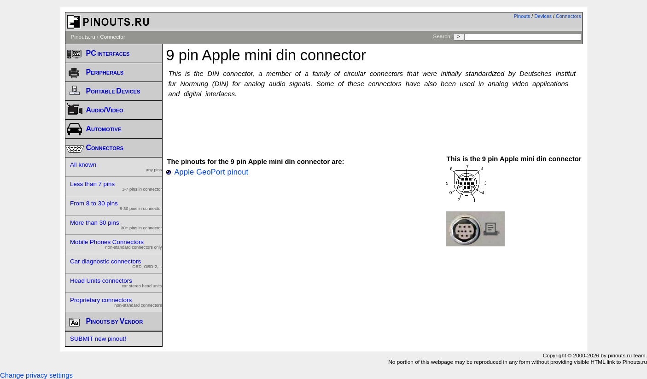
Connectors (568, 16)
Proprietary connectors (116, 302)
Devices (543, 16)
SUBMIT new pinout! (98, 338)
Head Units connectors (116, 282)
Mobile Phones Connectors (116, 244)
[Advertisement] (374, 122)
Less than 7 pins (116, 186)
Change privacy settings (36, 375)
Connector (112, 37)
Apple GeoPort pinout (212, 172)
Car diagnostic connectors (116, 263)
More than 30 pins (116, 224)
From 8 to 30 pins (116, 205)
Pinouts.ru (83, 37)
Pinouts (522, 16)
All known (116, 166)
